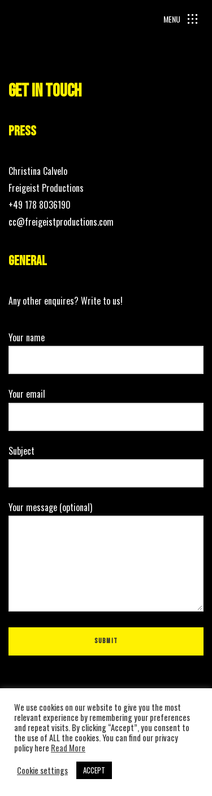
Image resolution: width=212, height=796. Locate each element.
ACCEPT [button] (94, 770)
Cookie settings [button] (42, 771)
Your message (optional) (106, 557)
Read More (68, 748)
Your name (106, 349)
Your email (106, 405)
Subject (106, 462)
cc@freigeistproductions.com (61, 221)
